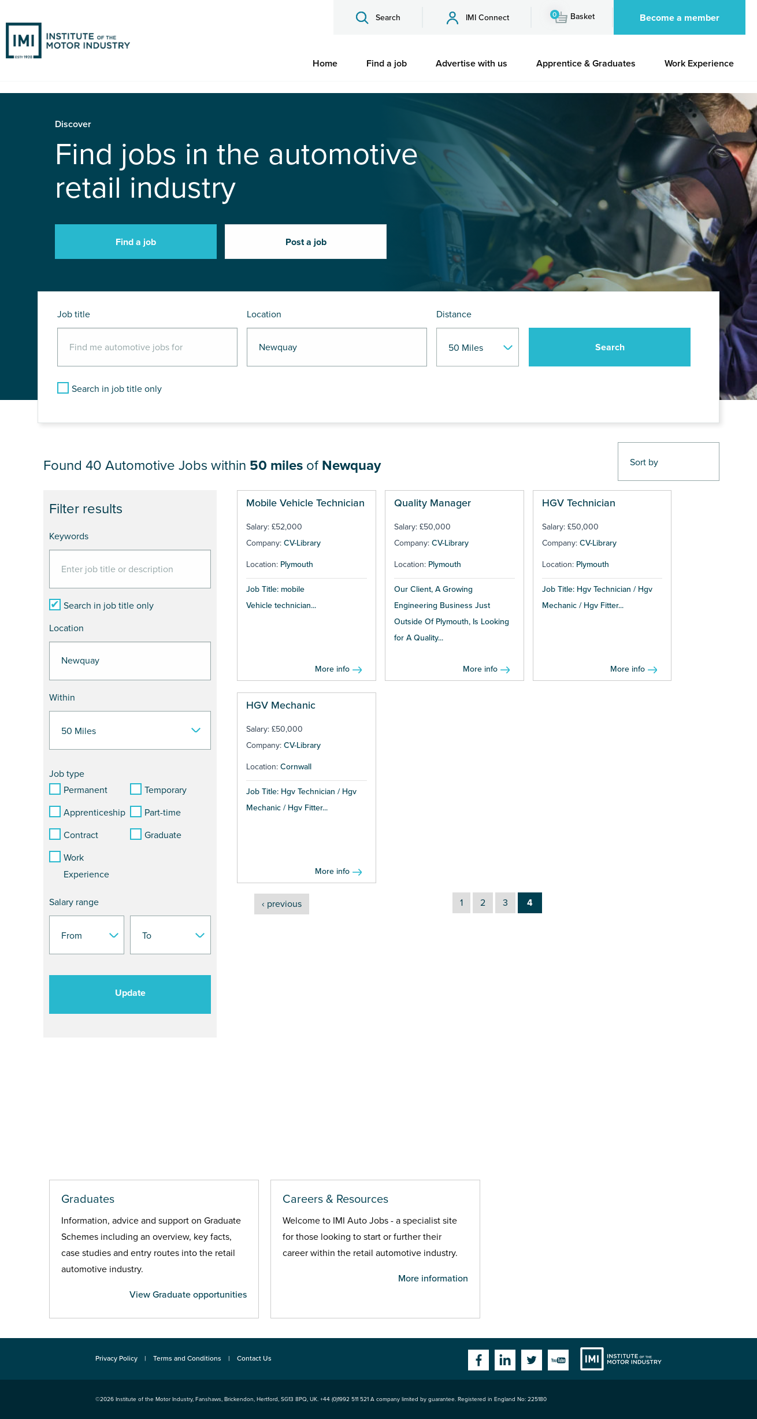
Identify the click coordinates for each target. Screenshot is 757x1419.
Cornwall (295, 767)
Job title (73, 314)
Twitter (531, 1360)
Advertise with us (471, 63)
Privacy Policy (116, 1358)
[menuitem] (325, 63)
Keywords (68, 536)
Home (325, 63)
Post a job (305, 242)
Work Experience (699, 63)
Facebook (478, 1360)
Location (264, 314)
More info (332, 669)
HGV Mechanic (281, 705)
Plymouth (296, 564)
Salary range (74, 902)
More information (433, 1278)
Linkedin (505, 1360)
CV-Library (302, 543)
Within (62, 697)
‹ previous (282, 904)
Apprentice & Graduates (586, 63)
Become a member (679, 18)
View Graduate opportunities (188, 1295)
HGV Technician (578, 503)
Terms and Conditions (187, 1358)
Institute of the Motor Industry (621, 1358)
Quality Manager (432, 503)
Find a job (386, 63)
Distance (454, 314)
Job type (66, 774)
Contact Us (254, 1358)
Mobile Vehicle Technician (305, 503)
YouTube (558, 1360)
